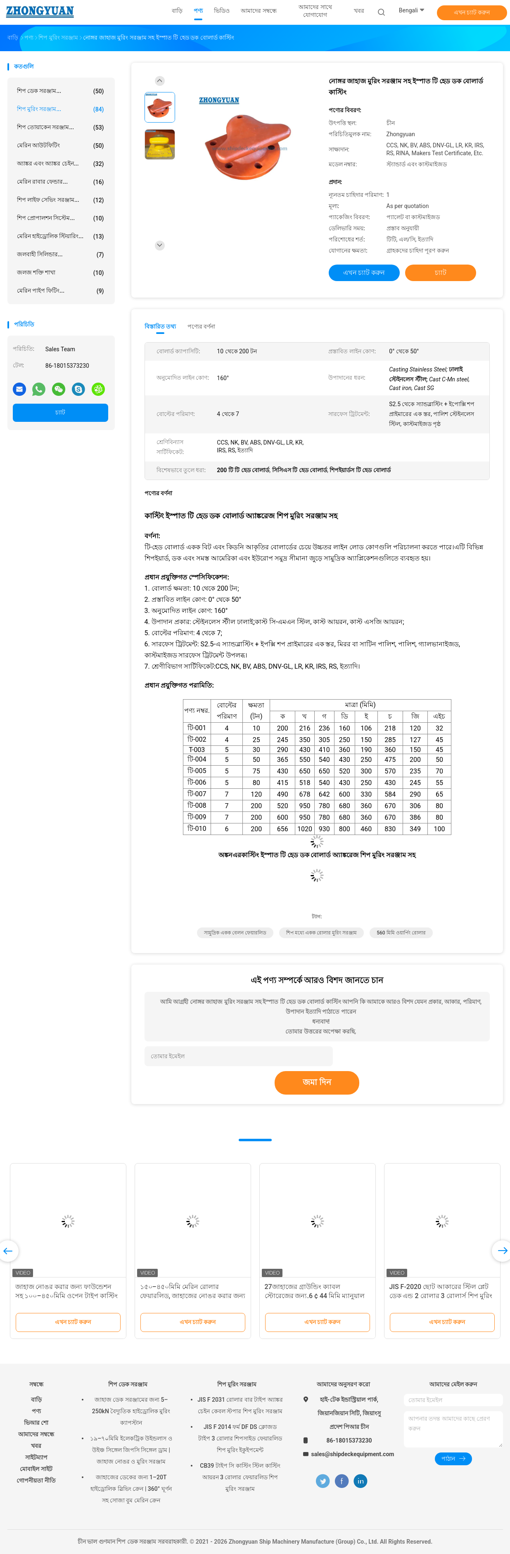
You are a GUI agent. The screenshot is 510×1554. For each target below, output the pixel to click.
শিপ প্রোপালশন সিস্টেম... (60, 218)
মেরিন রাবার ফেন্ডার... (60, 182)
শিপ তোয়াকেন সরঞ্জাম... (60, 127)
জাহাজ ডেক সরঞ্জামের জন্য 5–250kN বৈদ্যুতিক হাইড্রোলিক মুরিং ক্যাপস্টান (131, 1411)
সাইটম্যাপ (36, 1457)
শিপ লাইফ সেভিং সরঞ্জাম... (60, 200)
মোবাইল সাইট (36, 1469)
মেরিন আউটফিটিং (60, 146)
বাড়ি (36, 1399)
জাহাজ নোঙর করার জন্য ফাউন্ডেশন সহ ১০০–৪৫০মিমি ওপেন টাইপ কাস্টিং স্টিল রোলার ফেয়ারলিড (66, 1296)
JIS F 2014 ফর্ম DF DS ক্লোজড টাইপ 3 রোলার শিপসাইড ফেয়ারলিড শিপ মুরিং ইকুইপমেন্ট (240, 1438)
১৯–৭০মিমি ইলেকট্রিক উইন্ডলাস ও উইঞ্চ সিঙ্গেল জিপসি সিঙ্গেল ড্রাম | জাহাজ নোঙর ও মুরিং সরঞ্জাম (131, 1450)
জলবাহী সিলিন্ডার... (60, 255)
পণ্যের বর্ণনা (201, 326)
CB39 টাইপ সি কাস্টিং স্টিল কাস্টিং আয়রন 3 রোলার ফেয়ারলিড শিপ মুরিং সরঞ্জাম (240, 1477)
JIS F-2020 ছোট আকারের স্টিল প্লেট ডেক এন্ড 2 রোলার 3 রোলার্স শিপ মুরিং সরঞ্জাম (440, 1296)
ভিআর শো (36, 1422)
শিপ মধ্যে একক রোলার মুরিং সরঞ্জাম (321, 933)
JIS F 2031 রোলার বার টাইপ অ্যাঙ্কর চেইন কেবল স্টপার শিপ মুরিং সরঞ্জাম (240, 1405)
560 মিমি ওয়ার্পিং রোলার (401, 933)
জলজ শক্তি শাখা (60, 273)
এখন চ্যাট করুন (472, 12)
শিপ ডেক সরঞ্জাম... (60, 91)
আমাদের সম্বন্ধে (36, 1434)
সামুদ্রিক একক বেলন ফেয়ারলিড (235, 933)
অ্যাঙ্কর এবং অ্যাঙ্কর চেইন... (60, 164)
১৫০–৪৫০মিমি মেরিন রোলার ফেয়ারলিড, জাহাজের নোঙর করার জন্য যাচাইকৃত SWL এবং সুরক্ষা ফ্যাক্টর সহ (192, 1296)
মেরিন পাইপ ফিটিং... (60, 291)
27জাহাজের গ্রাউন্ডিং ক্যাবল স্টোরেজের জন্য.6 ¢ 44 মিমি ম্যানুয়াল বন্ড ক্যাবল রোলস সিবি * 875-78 (315, 1296)
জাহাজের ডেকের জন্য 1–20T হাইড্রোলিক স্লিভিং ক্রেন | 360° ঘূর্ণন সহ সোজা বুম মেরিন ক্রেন (130, 1489)
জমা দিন (317, 1082)
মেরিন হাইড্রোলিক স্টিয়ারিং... (60, 236)
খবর (36, 1446)
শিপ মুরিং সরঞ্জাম (237, 1384)
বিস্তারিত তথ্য (160, 326)
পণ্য (36, 1411)
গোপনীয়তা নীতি (36, 1480)
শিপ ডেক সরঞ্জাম (128, 1384)
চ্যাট (60, 412)
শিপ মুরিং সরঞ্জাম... (60, 109)
